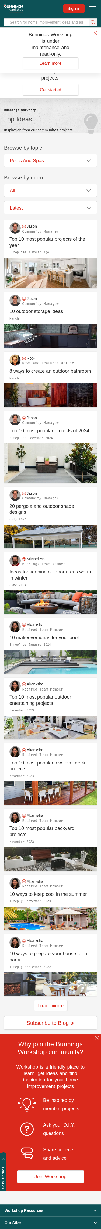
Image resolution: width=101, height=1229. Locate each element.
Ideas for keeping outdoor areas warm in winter (50, 575)
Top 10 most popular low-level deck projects (47, 766)
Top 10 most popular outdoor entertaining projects (40, 700)
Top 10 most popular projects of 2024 (49, 430)
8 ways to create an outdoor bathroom (50, 371)
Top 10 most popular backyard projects (41, 831)
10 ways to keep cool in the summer (48, 894)
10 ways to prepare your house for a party (48, 956)
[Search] (50, 22)
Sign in (74, 8)
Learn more (51, 63)
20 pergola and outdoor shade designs (41, 509)
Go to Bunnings (3, 1178)
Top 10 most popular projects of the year (47, 242)
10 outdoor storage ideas (36, 311)
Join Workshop (50, 1176)
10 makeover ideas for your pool (44, 637)
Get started (50, 90)
